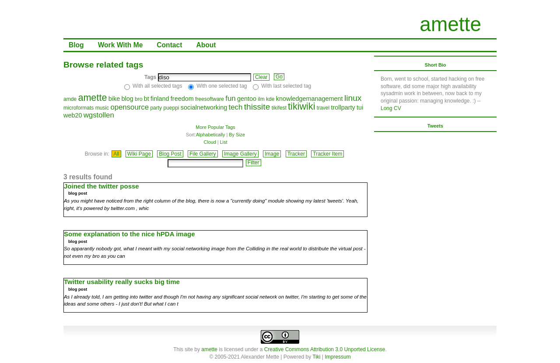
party (156, 108)
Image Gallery (240, 154)
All (116, 154)
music (102, 108)
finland (159, 98)
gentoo (246, 98)
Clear (261, 77)
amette (450, 24)
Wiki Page (139, 154)
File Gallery (202, 154)
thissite (257, 106)
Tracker (296, 154)
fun (230, 98)
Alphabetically (210, 134)
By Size (237, 134)
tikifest (279, 108)
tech (236, 107)
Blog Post (170, 154)
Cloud (210, 142)
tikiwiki (301, 106)
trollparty (343, 107)
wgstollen (99, 115)
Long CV (391, 108)
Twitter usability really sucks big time (122, 281)
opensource (129, 107)
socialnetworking (204, 107)
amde (70, 99)
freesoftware (209, 99)
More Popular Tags (215, 127)
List (224, 142)
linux (352, 98)
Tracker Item (327, 154)
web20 (72, 115)
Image (272, 154)
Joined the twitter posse (101, 186)
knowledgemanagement (309, 98)
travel (323, 108)
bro (138, 99)
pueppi (171, 108)
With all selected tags (157, 86)
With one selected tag (221, 86)
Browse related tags (103, 64)
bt (146, 98)
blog (127, 98)
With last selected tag (286, 86)
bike (114, 98)
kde (270, 99)
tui (360, 107)
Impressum (337, 357)
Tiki (316, 357)
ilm (261, 99)
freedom (182, 98)
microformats (78, 108)
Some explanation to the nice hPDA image (129, 234)
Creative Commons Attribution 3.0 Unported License (324, 349)
